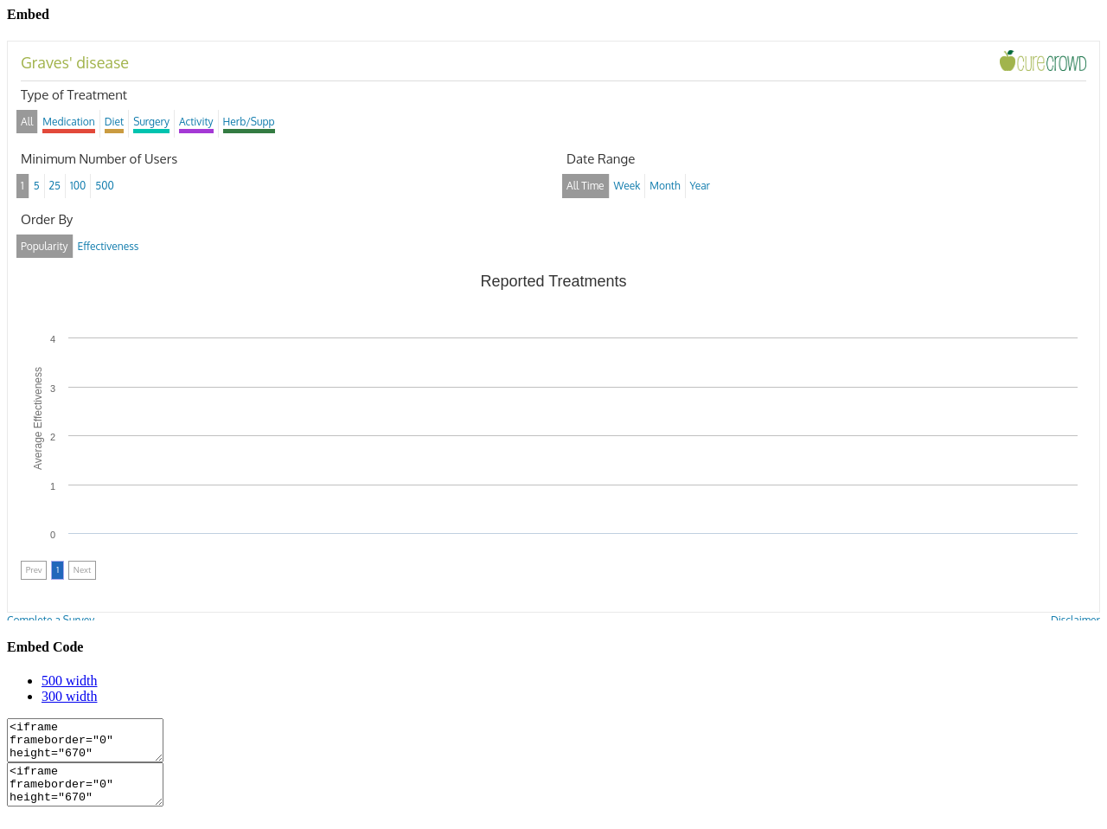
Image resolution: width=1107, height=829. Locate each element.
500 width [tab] (69, 680)
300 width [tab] (69, 696)
